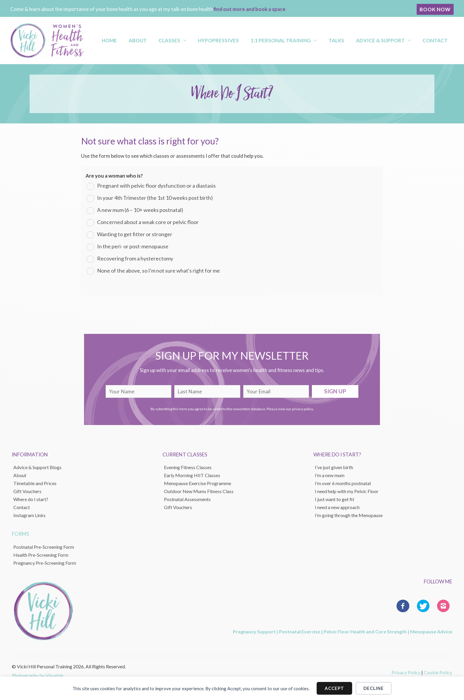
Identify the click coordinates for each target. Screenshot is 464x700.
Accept (334, 688)
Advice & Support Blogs (37, 467)
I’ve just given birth (334, 467)
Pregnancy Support (254, 631)
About (171, 40)
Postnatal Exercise (299, 631)
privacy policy (302, 409)
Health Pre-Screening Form (40, 555)
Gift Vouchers (27, 491)
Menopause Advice (431, 631)
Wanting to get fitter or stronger (134, 234)
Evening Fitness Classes (188, 467)
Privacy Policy (406, 672)
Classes (197, 40)
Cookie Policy (438, 672)
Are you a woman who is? (114, 176)
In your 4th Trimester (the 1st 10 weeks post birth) (155, 197)
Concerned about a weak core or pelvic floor (148, 222)
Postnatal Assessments (187, 499)
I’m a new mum (329, 475)
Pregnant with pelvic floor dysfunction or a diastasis (156, 185)
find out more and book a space (250, 9)
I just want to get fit (334, 499)
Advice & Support (387, 40)
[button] (435, 9)
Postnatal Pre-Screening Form (43, 547)
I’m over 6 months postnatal (343, 483)
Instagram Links (29, 515)
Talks (348, 40)
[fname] (139, 391)
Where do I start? (30, 499)
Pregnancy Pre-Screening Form (44, 563)
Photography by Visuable (37, 675)
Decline (373, 688)
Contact (436, 40)
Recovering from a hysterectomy (135, 258)
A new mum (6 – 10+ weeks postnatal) (140, 210)
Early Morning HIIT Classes (192, 475)
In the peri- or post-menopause (132, 246)
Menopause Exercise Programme (197, 483)
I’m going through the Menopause (349, 515)
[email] (276, 391)
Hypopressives (241, 40)
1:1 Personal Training (298, 40)
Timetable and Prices (35, 483)
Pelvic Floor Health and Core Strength (365, 631)
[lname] (207, 391)
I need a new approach (337, 507)
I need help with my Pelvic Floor (346, 491)
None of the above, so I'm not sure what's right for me (158, 270)
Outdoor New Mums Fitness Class (198, 491)
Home (148, 40)
